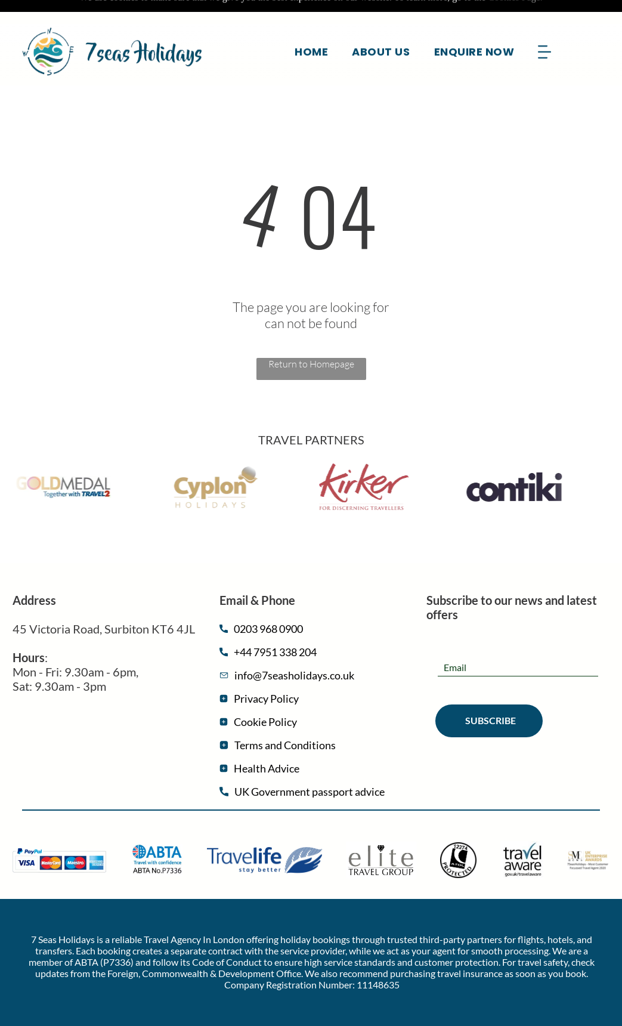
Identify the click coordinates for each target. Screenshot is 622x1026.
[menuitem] (311, 27)
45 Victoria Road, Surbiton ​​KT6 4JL (104, 599)
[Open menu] (544, 28)
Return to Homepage (311, 334)
